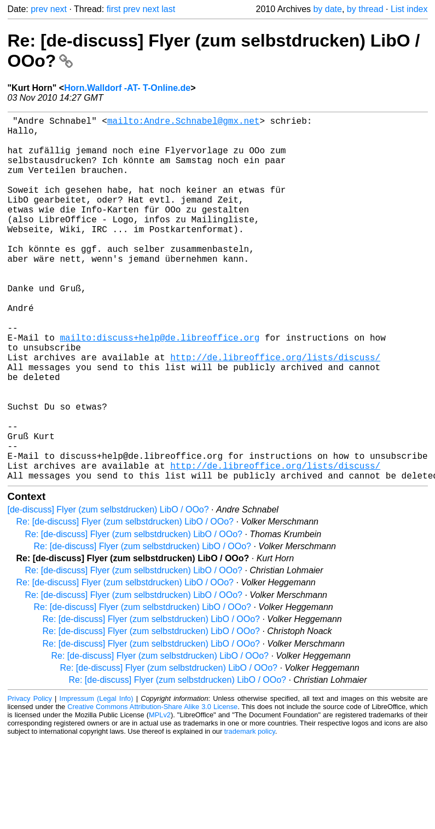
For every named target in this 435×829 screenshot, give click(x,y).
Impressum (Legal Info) (97, 779)
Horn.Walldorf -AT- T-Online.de (127, 88)
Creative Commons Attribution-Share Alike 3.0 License (152, 788)
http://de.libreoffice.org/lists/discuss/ (275, 412)
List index (409, 9)
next (58, 9)
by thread (365, 9)
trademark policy (249, 812)
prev (39, 9)
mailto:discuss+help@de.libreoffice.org (160, 388)
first (114, 9)
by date (327, 9)
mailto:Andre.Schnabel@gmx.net (183, 123)
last (168, 9)
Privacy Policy (30, 779)
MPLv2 (160, 796)
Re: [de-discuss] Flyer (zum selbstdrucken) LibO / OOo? (125, 602)
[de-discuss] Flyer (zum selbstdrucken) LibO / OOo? (108, 590)
